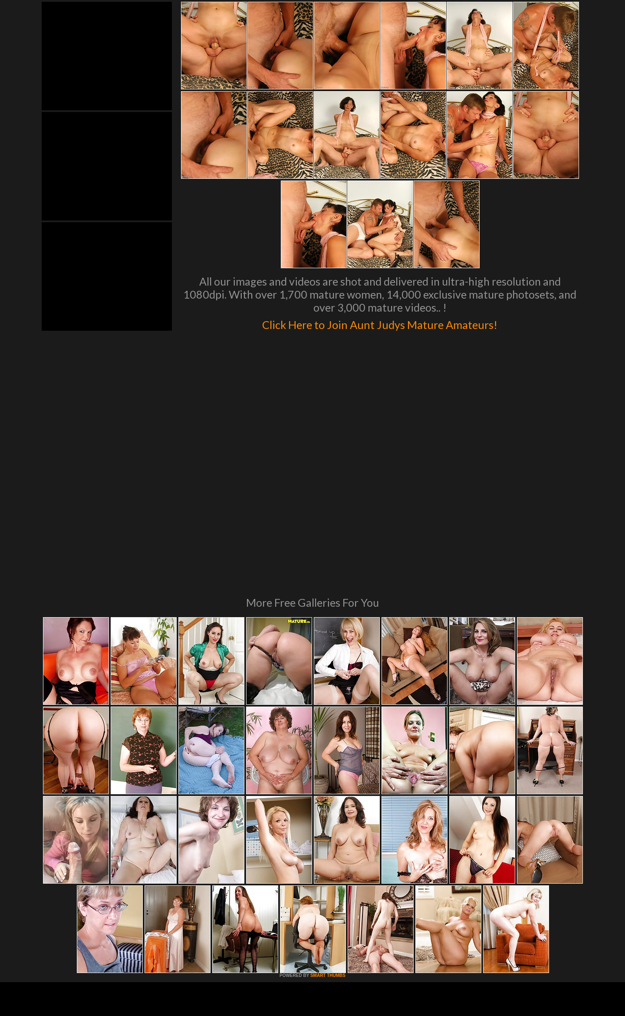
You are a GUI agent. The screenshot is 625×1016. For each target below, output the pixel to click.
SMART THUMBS (327, 857)
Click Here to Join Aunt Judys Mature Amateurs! (380, 323)
